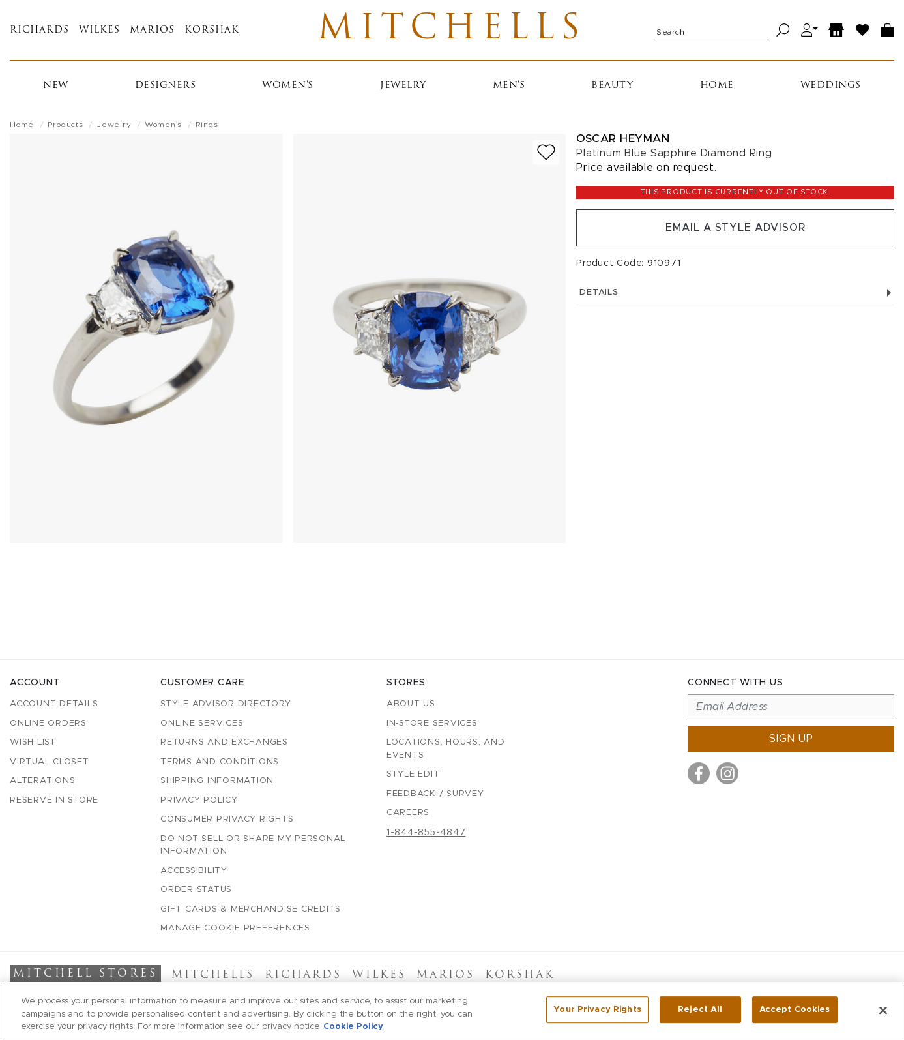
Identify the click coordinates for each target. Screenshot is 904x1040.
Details (735, 294)
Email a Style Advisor (735, 229)
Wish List (33, 743)
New (55, 87)
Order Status (196, 890)
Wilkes (99, 31)
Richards (39, 31)
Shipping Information (217, 781)
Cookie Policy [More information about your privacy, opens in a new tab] (353, 1026)
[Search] (783, 31)
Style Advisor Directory (225, 704)
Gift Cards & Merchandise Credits (250, 909)
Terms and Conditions (219, 762)
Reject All (700, 1009)
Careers (408, 813)
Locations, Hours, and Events (445, 749)
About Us (410, 704)
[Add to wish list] (546, 153)
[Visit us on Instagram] (727, 774)
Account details (54, 704)
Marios (152, 31)
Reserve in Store (54, 800)
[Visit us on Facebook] (699, 774)
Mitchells (452, 30)
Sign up (791, 739)
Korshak (211, 31)
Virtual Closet (49, 762)
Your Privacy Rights (597, 1009)
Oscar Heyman (622, 139)
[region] (452, 1011)
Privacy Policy (199, 800)
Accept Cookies (794, 1009)
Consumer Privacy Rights (226, 820)
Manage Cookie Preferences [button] (235, 929)
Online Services (201, 723)
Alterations (42, 781)
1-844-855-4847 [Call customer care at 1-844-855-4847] (426, 832)
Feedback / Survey (435, 794)
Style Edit (413, 775)
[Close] (883, 1010)
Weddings (830, 87)
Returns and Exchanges (224, 743)
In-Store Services (432, 723)
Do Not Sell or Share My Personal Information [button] (252, 845)
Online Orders (48, 723)
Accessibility (193, 871)
